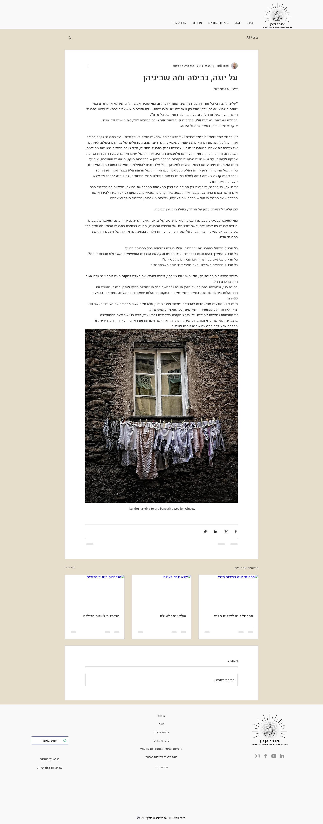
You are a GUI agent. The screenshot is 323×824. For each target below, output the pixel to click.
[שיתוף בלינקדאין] (216, 531)
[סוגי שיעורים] (161, 740)
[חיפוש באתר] (50, 740)
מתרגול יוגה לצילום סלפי (233, 616)
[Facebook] (265, 756)
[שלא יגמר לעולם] (161, 591)
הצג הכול (70, 567)
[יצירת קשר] (161, 767)
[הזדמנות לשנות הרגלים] (94, 591)
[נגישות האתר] (50, 759)
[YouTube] (274, 756)
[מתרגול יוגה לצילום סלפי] (228, 591)
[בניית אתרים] (161, 732)
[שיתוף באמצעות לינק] (205, 531)
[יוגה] (161, 724)
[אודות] (161, 716)
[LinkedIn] (282, 756)
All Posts (252, 37)
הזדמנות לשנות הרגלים (101, 616)
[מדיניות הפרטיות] (50, 767)
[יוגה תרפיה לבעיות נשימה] (161, 757)
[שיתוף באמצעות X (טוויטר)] (226, 531)
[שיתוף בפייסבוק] (236, 531)
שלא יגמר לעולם (173, 616)
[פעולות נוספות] (87, 65)
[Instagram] (257, 756)
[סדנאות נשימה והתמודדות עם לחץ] (161, 749)
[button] (238, 22)
